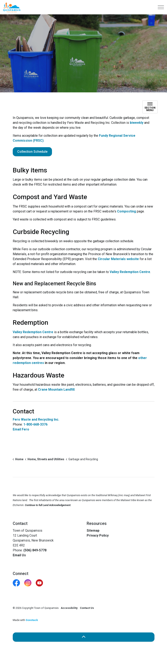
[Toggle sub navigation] (150, 107)
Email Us (19, 555)
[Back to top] (83, 637)
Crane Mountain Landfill (56, 389)
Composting (126, 211)
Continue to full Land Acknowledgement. (48, 505)
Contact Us (87, 607)
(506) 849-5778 (34, 550)
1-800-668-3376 (35, 424)
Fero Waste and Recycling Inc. (36, 419)
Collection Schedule (32, 152)
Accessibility (69, 607)
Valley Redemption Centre (130, 272)
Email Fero (21, 429)
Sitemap (93, 530)
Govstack (32, 620)
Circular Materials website (118, 259)
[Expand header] (161, 7)
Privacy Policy (98, 535)
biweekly (136, 123)
